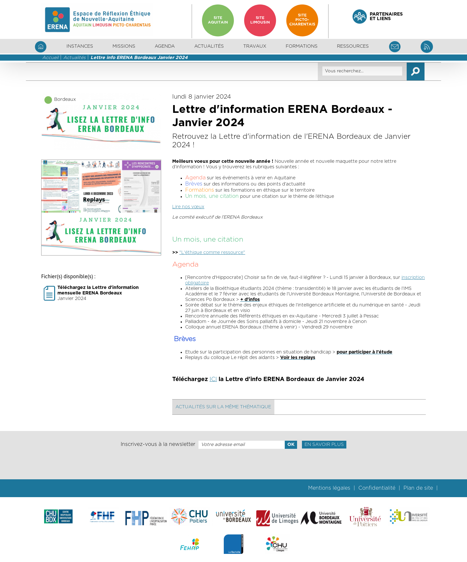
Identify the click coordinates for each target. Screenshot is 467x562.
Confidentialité (376, 488)
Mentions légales (329, 488)
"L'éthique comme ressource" (212, 252)
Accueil (50, 57)
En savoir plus (324, 444)
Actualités (209, 46)
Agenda (165, 46)
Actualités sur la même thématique (223, 407)
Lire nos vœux (188, 207)
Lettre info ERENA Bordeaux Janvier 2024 (139, 57)
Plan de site (418, 488)
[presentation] (233, 464)
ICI (213, 379)
